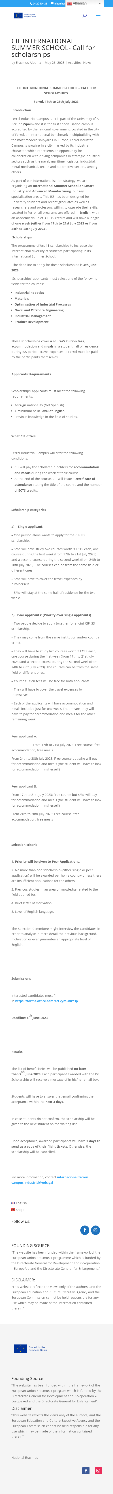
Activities (74, 62)
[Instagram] (95, 1230)
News (87, 62)
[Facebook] (84, 1230)
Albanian (77, 3)
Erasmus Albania (28, 62)
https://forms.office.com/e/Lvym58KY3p (46, 1001)
